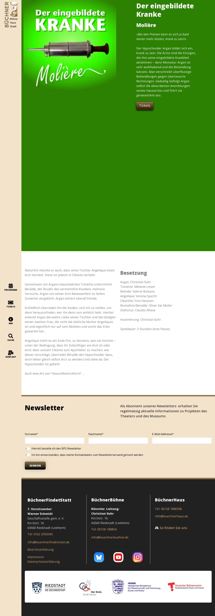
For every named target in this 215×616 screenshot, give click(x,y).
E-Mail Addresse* (163, 434)
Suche (11, 338)
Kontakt (11, 354)
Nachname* (95, 434)
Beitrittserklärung (40, 549)
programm (10, 287)
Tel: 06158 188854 (104, 529)
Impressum (35, 557)
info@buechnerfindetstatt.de (48, 542)
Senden (35, 465)
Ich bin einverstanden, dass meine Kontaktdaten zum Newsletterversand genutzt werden (87, 455)
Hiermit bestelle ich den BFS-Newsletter (56, 448)
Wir (11, 321)
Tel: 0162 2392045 (40, 534)
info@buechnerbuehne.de (109, 537)
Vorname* (31, 434)
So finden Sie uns (173, 528)
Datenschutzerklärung (43, 562)
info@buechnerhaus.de (171, 516)
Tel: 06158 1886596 (168, 509)
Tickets (11, 304)
